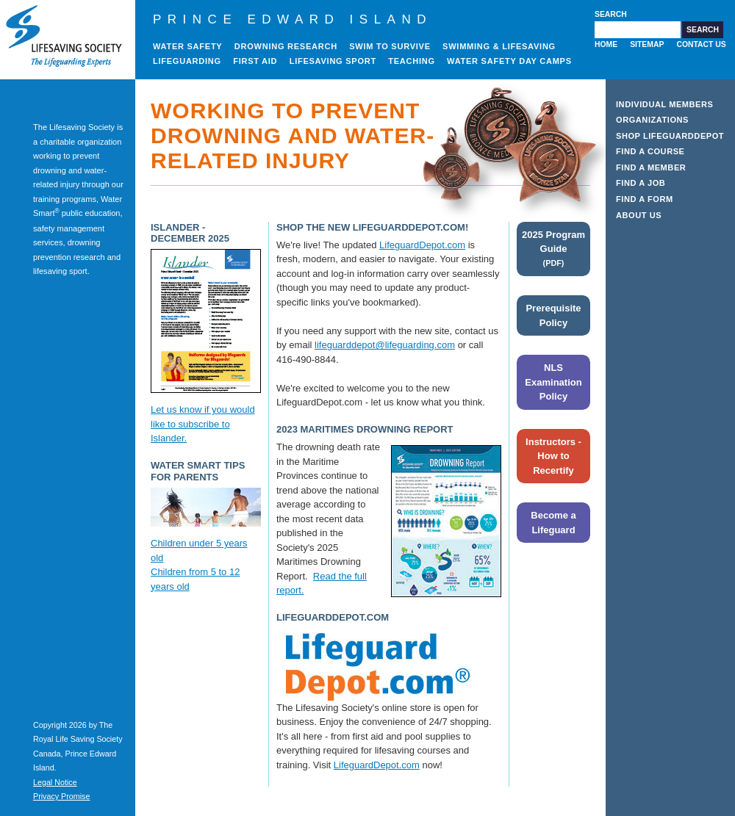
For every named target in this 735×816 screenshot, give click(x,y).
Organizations (652, 119)
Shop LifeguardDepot (670, 135)
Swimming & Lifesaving (499, 46)
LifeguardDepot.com (422, 244)
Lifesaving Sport (333, 61)
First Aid (255, 61)
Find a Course (650, 151)
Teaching (411, 61)
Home (606, 44)
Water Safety (187, 46)
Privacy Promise (61, 796)
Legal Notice (55, 782)
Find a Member (651, 167)
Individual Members (665, 104)
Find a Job (640, 182)
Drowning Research (285, 46)
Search (611, 14)
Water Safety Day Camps (509, 61)
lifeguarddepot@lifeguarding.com (385, 344)
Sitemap (647, 44)
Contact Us (700, 44)
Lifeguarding (187, 61)
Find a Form (644, 199)
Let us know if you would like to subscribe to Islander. (203, 424)
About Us (639, 215)
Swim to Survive (390, 46)
